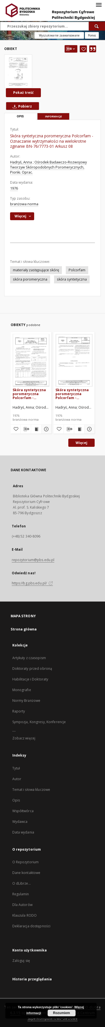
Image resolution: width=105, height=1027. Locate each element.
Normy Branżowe (26, 700)
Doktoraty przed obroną (32, 668)
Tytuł (16, 768)
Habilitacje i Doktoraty (30, 679)
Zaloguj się (21, 960)
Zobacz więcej (24, 738)
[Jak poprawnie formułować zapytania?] (92, 35)
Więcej (81, 442)
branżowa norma (24, 204)
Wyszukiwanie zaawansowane (59, 35)
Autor (17, 778)
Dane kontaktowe (26, 872)
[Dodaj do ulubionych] (83, 49)
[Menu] (99, 4)
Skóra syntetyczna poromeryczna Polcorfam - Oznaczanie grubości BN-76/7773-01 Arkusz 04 (73, 394)
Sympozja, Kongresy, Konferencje (39, 721)
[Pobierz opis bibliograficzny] (26, 429)
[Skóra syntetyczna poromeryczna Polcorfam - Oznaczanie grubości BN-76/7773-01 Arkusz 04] (74, 360)
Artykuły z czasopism (29, 657)
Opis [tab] (20, 116)
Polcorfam (77, 270)
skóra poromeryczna (30, 279)
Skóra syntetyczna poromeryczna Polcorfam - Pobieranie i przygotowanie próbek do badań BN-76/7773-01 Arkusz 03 (29, 394)
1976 (14, 188)
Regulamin (20, 894)
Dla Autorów (22, 904)
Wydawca (20, 821)
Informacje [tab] (53, 116)
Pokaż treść (23, 92)
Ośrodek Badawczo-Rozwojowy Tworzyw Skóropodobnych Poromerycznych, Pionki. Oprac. (48, 167)
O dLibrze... (21, 883)
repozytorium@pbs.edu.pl (33, 559)
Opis (16, 800)
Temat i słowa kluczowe (31, 789)
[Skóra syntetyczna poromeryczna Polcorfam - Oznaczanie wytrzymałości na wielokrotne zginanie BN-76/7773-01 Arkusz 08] (18, 71)
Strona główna (24, 629)
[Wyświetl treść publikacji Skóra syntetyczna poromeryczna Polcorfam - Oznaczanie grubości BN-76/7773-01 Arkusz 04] (79, 429)
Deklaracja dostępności (31, 926)
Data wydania (23, 832)
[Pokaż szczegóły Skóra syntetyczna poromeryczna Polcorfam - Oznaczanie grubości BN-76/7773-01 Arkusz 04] (89, 429)
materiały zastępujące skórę (36, 270)
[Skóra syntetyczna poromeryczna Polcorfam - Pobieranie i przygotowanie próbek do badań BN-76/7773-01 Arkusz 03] (31, 360)
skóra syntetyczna (72, 279)
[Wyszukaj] (97, 26)
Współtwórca (23, 811)
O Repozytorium (25, 862)
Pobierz (21, 106)
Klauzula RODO (24, 915)
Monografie (21, 689)
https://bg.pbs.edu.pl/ (32, 583)
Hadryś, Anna (21, 162)
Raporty (18, 711)
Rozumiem (61, 1013)
